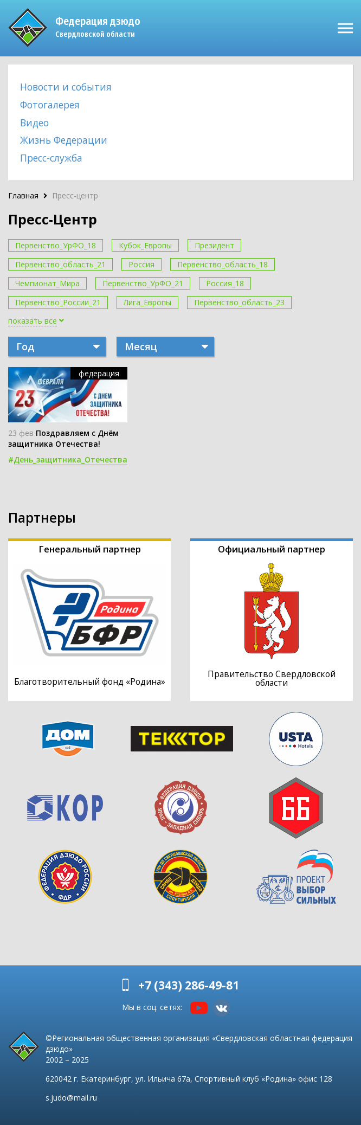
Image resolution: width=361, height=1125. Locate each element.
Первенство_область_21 (60, 264)
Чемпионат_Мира (47, 283)
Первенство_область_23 (239, 302)
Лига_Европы (147, 302)
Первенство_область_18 (222, 264)
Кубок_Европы (145, 245)
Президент (214, 245)
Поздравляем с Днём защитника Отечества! (63, 438)
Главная (23, 195)
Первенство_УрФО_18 (55, 245)
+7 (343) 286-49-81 (188, 985)
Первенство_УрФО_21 (142, 283)
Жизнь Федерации (63, 139)
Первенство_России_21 (58, 302)
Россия (141, 264)
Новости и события (66, 86)
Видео (34, 122)
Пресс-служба (51, 157)
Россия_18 (225, 283)
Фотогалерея (50, 104)
